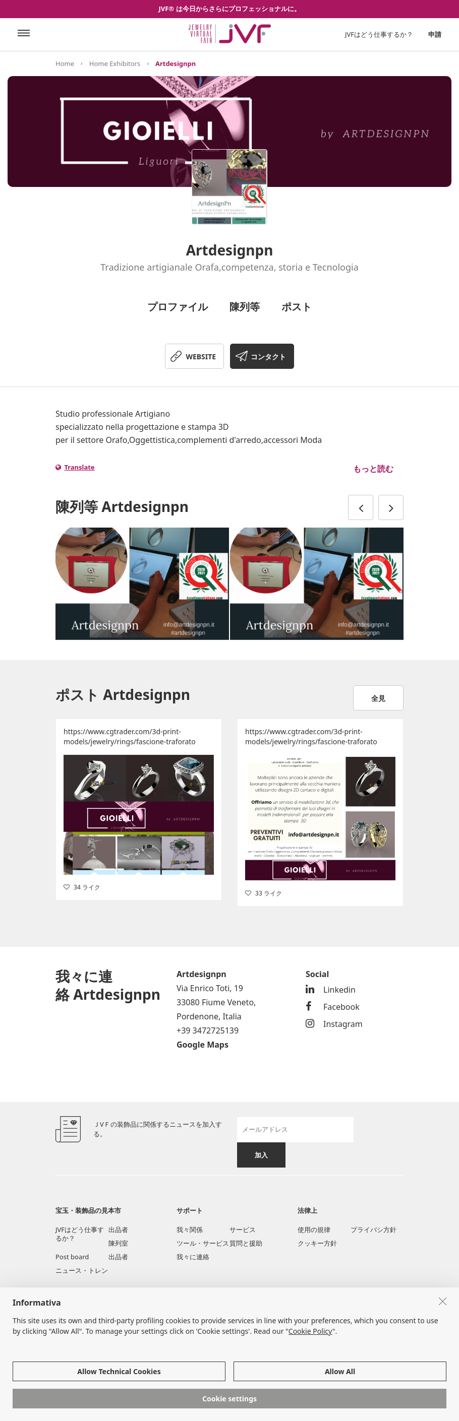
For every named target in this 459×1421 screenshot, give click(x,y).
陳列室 (118, 1243)
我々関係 (190, 1229)
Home (64, 63)
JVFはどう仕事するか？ (379, 34)
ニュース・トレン (81, 1270)
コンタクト (268, 356)
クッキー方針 (317, 1243)
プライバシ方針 (373, 1229)
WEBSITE (201, 356)
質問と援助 (246, 1243)
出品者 (118, 1229)
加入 (261, 1154)
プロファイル (177, 306)
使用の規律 (314, 1229)
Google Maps (202, 1044)
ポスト (296, 306)
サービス (243, 1229)
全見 (378, 698)
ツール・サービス (203, 1243)
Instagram (334, 1023)
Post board (72, 1256)
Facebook (333, 1006)
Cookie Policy (310, 1331)
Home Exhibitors (114, 63)
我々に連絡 (193, 1256)
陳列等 (245, 306)
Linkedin (331, 989)
